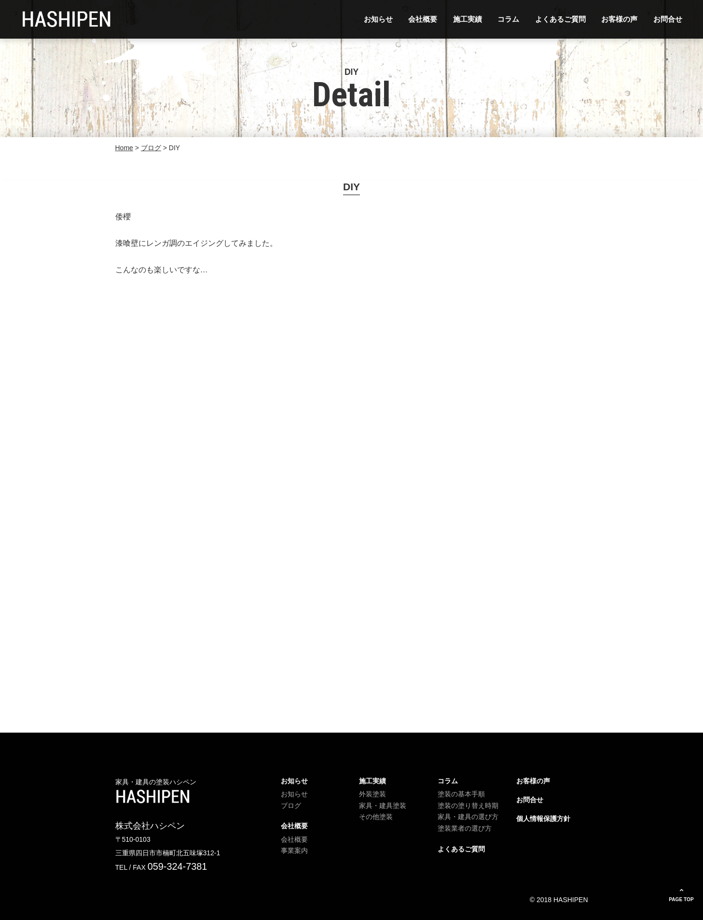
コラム (508, 19)
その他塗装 (376, 817)
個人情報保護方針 (543, 818)
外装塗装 (372, 794)
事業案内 (294, 850)
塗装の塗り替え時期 (468, 805)
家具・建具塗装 (382, 805)
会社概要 (422, 19)
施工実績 (467, 19)
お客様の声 (619, 19)
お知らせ (378, 19)
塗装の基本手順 (461, 794)
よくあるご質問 (560, 19)
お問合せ (667, 19)
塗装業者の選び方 (465, 828)
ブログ (291, 805)
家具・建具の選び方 (468, 817)
